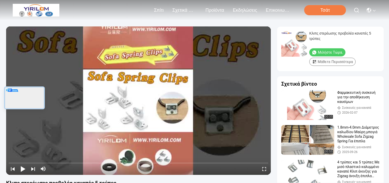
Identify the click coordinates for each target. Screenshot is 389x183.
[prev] (13, 169)
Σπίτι (159, 10)
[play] (138, 100)
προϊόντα (214, 10)
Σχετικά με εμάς (184, 10)
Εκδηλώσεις (245, 10)
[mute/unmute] (43, 169)
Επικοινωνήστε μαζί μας (278, 10)
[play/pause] (23, 169)
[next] (33, 169)
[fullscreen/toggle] (264, 169)
